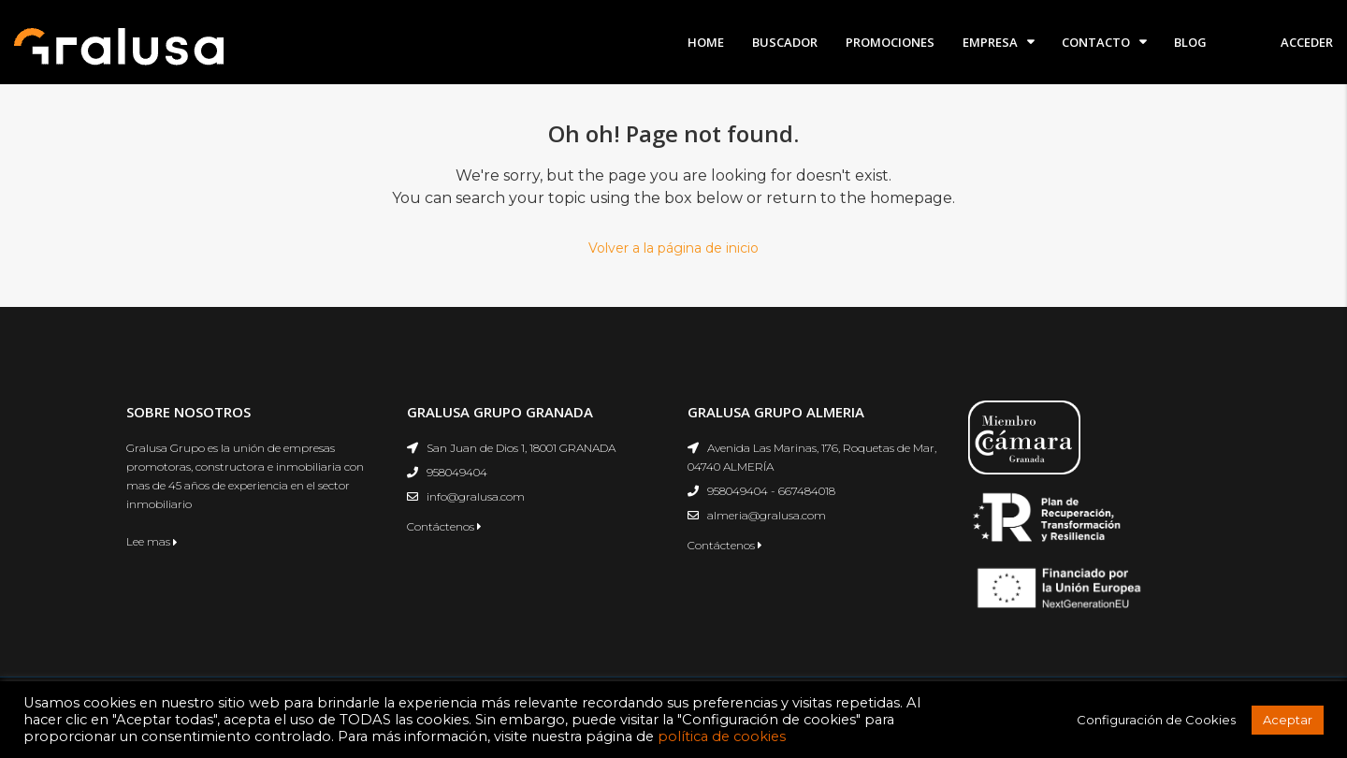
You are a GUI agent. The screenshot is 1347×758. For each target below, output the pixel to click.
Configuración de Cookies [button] (1156, 719)
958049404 (457, 472)
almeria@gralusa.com (766, 515)
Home (706, 42)
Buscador (785, 42)
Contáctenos (444, 526)
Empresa (990, 42)
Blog (1190, 42)
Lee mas (152, 541)
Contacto (1096, 42)
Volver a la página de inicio (673, 248)
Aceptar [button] (1287, 719)
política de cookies (722, 736)
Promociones (890, 42)
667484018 (806, 491)
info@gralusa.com (476, 496)
